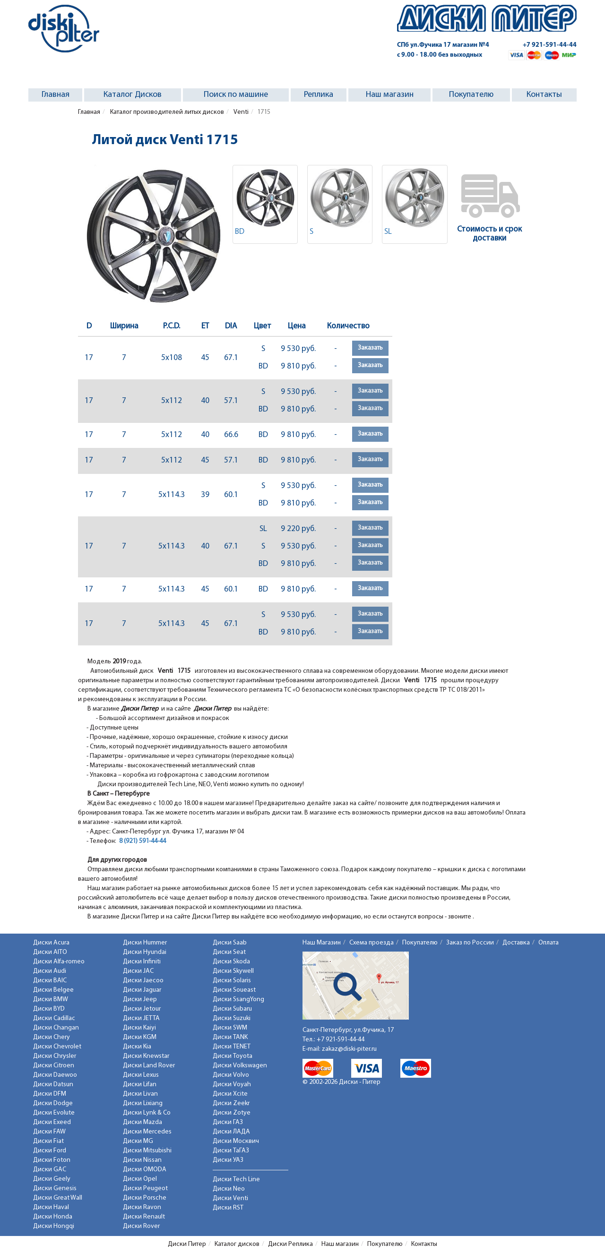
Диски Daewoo (55, 1075)
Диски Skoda (231, 961)
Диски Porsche (144, 1198)
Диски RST (228, 1207)
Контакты (544, 94)
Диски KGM (139, 1037)
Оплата (548, 942)
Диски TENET (232, 1046)
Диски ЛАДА (231, 1131)
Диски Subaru (232, 1009)
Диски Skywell (233, 971)
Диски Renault (144, 1216)
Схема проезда (371, 942)
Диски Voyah (232, 1084)
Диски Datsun (53, 1084)
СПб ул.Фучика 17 (443, 45)
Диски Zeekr (231, 1103)
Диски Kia (137, 1046)
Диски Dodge (53, 1103)
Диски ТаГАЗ (231, 1150)
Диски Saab (230, 942)
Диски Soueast (234, 990)
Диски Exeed (52, 1122)
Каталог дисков (237, 1244)
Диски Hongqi (53, 1226)
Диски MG (138, 1141)
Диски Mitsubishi (147, 1150)
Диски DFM (49, 1094)
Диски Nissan (142, 1160)
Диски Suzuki (232, 1018)
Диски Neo (229, 1189)
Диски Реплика (290, 1244)
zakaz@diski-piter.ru (349, 1049)
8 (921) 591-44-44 (142, 841)
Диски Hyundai (144, 952)
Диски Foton (51, 1160)
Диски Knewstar (146, 1056)
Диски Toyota (232, 1056)
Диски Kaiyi (139, 1027)
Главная (55, 94)
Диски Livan (140, 1094)
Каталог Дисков (133, 94)
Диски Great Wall (57, 1198)
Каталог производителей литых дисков (166, 112)
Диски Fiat (48, 1141)
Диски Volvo (231, 1075)
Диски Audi (49, 971)
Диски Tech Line (236, 1179)
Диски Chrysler (54, 1056)
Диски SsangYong (238, 999)
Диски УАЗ (228, 1160)
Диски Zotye (232, 1112)
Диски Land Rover (149, 1065)
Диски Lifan (139, 1084)
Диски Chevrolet (57, 1046)
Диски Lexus (141, 1075)
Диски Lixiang (143, 1103)
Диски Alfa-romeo (59, 961)
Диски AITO (50, 952)
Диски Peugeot (145, 1188)
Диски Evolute (54, 1112)
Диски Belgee (53, 990)
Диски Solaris (232, 980)
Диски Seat (229, 952)
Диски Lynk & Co (147, 1112)
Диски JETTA (141, 1018)
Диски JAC (138, 971)
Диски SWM (230, 1027)
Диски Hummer (145, 942)
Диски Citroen (53, 1065)
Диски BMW (50, 999)
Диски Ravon (142, 1207)
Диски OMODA (144, 1169)
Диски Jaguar (142, 990)
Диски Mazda (142, 1122)
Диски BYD (49, 1009)
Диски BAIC (50, 980)
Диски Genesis (55, 1188)
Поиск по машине (236, 94)
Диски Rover (141, 1226)
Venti (241, 112)
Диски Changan (56, 1027)
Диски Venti (230, 1198)
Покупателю (471, 94)
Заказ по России (470, 942)
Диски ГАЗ (228, 1122)
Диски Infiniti (142, 961)
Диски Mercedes (147, 1131)
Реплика (318, 94)
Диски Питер (187, 1244)
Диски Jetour (142, 1009)
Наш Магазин (321, 942)
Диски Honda (52, 1216)
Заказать (370, 348)
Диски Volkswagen (240, 1065)
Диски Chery (51, 1037)
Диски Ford (49, 1150)
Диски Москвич (236, 1141)
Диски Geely (51, 1179)
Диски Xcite (230, 1094)
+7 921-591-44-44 (550, 45)
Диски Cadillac (54, 1018)
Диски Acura (51, 942)
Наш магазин (390, 94)
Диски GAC (49, 1169)
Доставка (516, 942)
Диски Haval (51, 1207)
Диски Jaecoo (143, 980)
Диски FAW (49, 1131)
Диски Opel (140, 1179)
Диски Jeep (140, 999)
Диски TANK (230, 1037)
